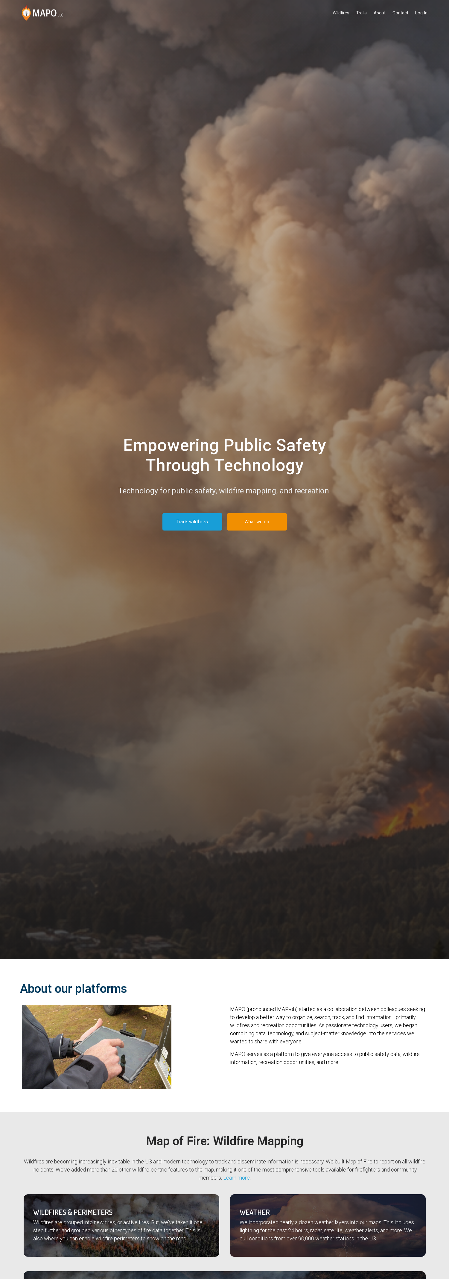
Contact (400, 13)
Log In (421, 13)
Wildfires (341, 13)
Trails (361, 13)
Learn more (236, 1178)
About (380, 13)
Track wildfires (192, 522)
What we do (256, 522)
